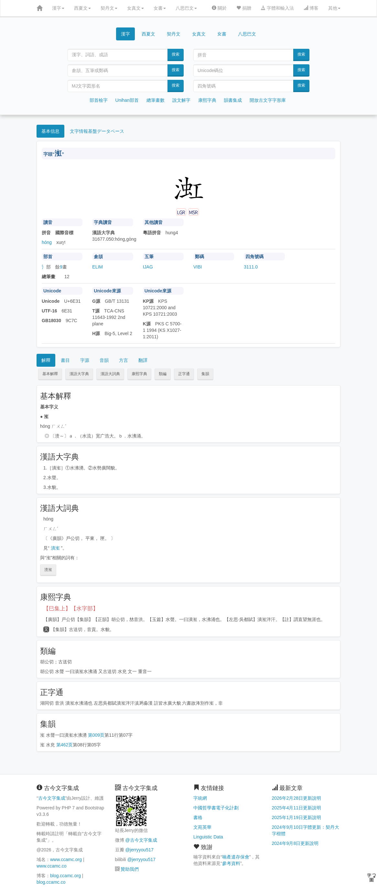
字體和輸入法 (277, 8)
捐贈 (243, 8)
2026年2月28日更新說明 (296, 798)
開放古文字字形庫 (268, 100)
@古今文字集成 (141, 840)
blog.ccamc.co (51, 882)
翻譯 (142, 360)
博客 (311, 8)
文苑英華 (202, 827)
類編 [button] (163, 374)
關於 (219, 8)
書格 (197, 817)
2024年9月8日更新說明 (295, 843)
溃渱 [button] (48, 569)
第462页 (64, 744)
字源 (84, 360)
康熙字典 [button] (139, 374)
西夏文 (82, 8)
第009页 (96, 735)
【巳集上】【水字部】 (70, 608)
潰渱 (55, 548)
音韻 (104, 360)
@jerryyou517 (139, 849)
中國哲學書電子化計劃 (216, 807)
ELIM (97, 266)
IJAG (148, 266)
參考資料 (231, 863)
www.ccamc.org (66, 859)
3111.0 (251, 266)
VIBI (197, 266)
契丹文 (109, 8)
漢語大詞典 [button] (110, 374)
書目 (65, 360)
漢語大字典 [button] (79, 374)
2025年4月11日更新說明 (296, 807)
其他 (334, 8)
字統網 (200, 798)
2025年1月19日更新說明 (296, 817)
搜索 (175, 54)
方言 (123, 360)
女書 (160, 8)
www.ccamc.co (52, 866)
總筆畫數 (155, 100)
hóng (47, 242)
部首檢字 (99, 100)
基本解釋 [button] (50, 374)
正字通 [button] (184, 374)
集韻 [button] (205, 374)
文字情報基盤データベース (97, 131)
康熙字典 (207, 100)
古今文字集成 (51, 798)
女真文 (135, 8)
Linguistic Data (208, 836)
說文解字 (181, 100)
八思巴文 (186, 8)
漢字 (58, 8)
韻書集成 (233, 100)
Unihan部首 (127, 100)
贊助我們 (130, 869)
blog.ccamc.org (65, 875)
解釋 (45, 360)
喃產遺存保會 (235, 856)
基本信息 (50, 131)
